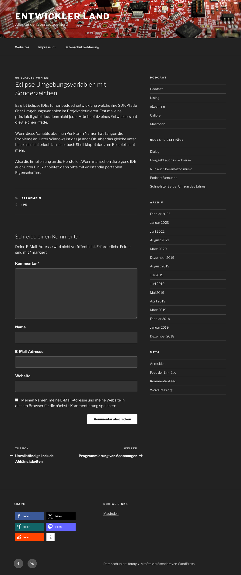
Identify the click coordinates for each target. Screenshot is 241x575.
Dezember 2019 (162, 257)
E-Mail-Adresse (29, 351)
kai (47, 77)
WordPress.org (161, 390)
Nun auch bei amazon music (171, 169)
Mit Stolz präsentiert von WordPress (168, 564)
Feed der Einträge (163, 372)
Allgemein (31, 198)
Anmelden (157, 364)
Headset (156, 89)
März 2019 (158, 310)
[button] (29, 516)
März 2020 (158, 249)
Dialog (154, 98)
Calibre (155, 115)
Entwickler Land (62, 16)
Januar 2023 (159, 222)
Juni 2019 (157, 284)
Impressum (47, 47)
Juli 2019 (156, 275)
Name (20, 327)
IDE (24, 204)
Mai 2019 (157, 293)
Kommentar (27, 263)
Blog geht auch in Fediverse (170, 160)
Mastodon (157, 124)
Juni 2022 (157, 231)
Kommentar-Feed (163, 381)
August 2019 (159, 266)
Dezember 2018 (162, 336)
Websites (22, 47)
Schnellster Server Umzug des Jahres (178, 186)
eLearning (157, 106)
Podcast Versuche (163, 178)
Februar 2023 (160, 214)
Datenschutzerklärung (81, 47)
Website (22, 376)
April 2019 (157, 301)
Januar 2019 (159, 327)
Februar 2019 (160, 319)
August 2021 (159, 240)
